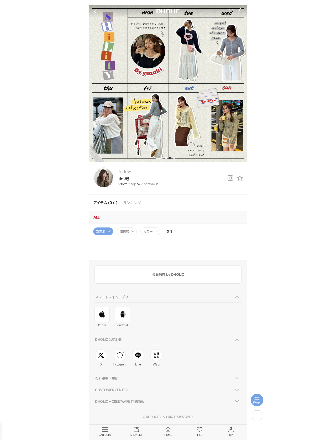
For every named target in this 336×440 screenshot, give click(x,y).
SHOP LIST (136, 432)
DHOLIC (168, 11)
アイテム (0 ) (105, 202)
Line (138, 358)
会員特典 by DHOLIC (168, 274)
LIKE (199, 432)
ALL (96, 217)
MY (231, 432)
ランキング (132, 202)
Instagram (119, 358)
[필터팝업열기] (257, 400)
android (122, 317)
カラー (148, 231)
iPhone (102, 317)
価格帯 (124, 231)
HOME (168, 432)
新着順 (101, 231)
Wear (156, 358)
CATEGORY (105, 432)
